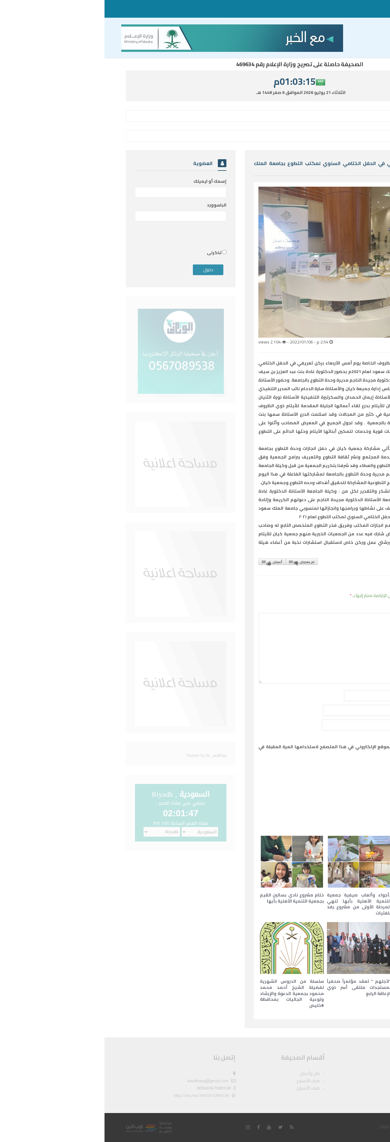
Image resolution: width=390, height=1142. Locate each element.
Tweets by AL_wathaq (102, 755)
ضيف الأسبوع (330, 9)
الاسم (348, 696)
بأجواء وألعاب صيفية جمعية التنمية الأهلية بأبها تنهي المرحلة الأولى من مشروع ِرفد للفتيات (254, 904)
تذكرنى (112, 253)
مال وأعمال (356, 9)
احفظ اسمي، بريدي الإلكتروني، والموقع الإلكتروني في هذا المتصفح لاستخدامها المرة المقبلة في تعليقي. (254, 751)
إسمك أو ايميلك (105, 181)
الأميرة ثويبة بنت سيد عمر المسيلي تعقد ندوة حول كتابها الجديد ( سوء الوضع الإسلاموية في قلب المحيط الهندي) (321, 990)
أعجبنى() (167, 562)
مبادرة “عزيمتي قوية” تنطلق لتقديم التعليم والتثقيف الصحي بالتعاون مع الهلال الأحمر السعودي (321, 904)
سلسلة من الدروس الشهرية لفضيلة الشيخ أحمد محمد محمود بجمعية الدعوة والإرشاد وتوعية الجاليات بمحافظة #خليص (187, 993)
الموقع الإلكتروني (336, 725)
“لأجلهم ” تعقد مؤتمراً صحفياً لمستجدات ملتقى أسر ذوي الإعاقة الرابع (254, 987)
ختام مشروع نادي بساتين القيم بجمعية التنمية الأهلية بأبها (187, 898)
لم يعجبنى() (197, 562)
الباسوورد (112, 205)
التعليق (346, 607)
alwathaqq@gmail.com (103, 1081)
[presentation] (308, 776)
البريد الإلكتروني (337, 710)
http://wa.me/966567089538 (96, 1095)
